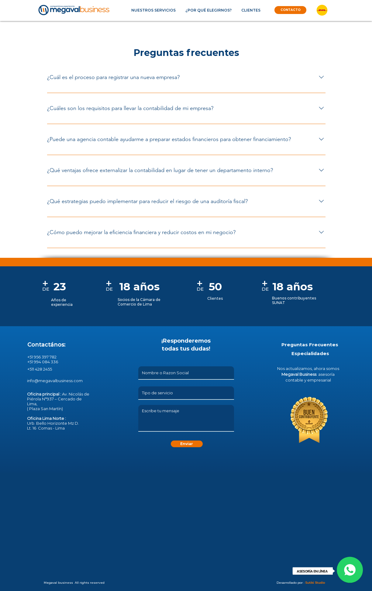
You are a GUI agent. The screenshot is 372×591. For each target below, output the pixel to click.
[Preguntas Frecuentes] (310, 344)
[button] (153, 10)
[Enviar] (187, 444)
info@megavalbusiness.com (55, 380)
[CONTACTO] (290, 10)
